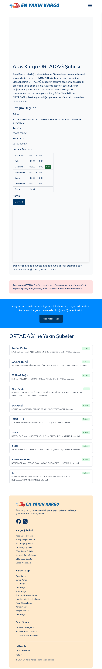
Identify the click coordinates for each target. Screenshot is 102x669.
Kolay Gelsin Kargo (24, 603)
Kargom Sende (22, 610)
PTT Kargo (20, 583)
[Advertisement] (51, 40)
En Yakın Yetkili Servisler (26, 631)
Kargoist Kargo (22, 607)
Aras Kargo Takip (51, 318)
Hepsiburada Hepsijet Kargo (28, 599)
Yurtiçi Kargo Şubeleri (25, 539)
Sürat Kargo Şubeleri (25, 551)
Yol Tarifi (19, 202)
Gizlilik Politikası (23, 650)
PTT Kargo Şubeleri (24, 543)
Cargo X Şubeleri (23, 563)
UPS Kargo (20, 587)
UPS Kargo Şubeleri (24, 547)
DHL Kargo (20, 614)
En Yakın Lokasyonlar (25, 627)
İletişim (19, 655)
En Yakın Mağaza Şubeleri (27, 635)
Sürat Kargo (21, 591)
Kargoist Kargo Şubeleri (26, 555)
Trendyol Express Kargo (26, 595)
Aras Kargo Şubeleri (24, 536)
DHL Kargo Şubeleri (24, 559)
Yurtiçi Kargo (21, 580)
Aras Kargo (21, 576)
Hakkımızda (21, 646)
